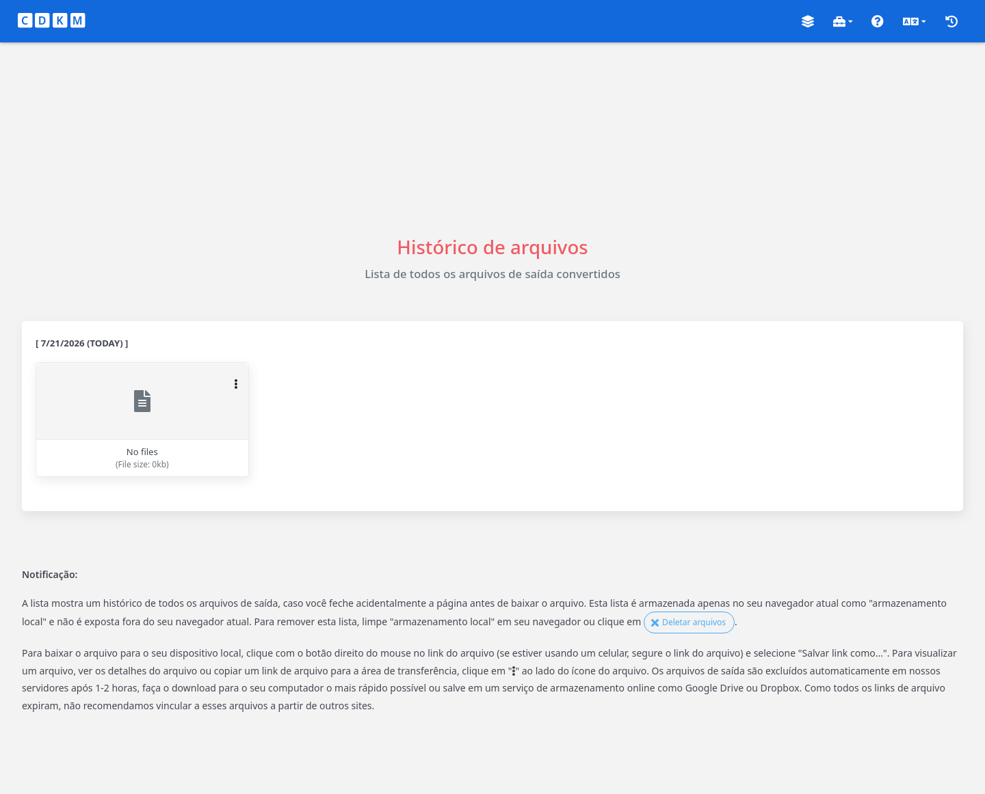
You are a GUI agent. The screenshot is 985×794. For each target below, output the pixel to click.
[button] (808, 21)
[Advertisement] (492, 138)
